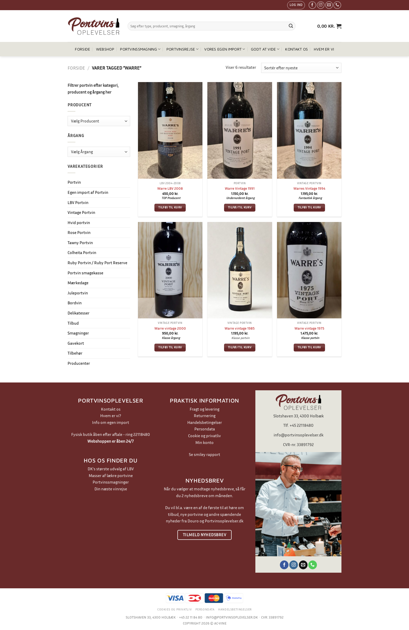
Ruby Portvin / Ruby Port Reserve (97, 262)
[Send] (290, 26)
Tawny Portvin (80, 242)
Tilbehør (75, 353)
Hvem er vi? (110, 415)
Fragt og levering (204, 409)
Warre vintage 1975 (309, 328)
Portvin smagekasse (85, 272)
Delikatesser (78, 313)
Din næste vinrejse (110, 488)
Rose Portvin (79, 232)
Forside (82, 49)
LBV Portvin (78, 202)
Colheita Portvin (82, 252)
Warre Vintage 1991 (240, 188)
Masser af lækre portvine (111, 475)
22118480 (141, 434)
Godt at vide (265, 49)
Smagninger (78, 333)
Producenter (79, 363)
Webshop (105, 49)
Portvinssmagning (140, 49)
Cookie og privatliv (204, 435)
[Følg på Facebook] (312, 5)
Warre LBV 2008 (170, 188)
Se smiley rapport (204, 454)
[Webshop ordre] (301, 68)
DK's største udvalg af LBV (111, 468)
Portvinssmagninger (111, 482)
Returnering (204, 415)
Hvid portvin (79, 222)
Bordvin (75, 302)
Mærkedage (78, 282)
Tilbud (73, 323)
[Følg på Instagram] (320, 5)
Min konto (204, 442)
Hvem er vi (324, 49)
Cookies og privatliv (174, 609)
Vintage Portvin (81, 212)
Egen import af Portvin (88, 192)
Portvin (74, 182)
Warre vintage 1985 (240, 328)
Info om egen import (110, 422)
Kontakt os (296, 49)
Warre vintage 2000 (170, 328)
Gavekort (76, 343)
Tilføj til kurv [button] (170, 207)
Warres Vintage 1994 (309, 188)
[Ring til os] (337, 5)
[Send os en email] (329, 5)
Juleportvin (78, 292)
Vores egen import (224, 49)
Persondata (204, 428)
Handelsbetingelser (204, 422)
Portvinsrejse (182, 49)
